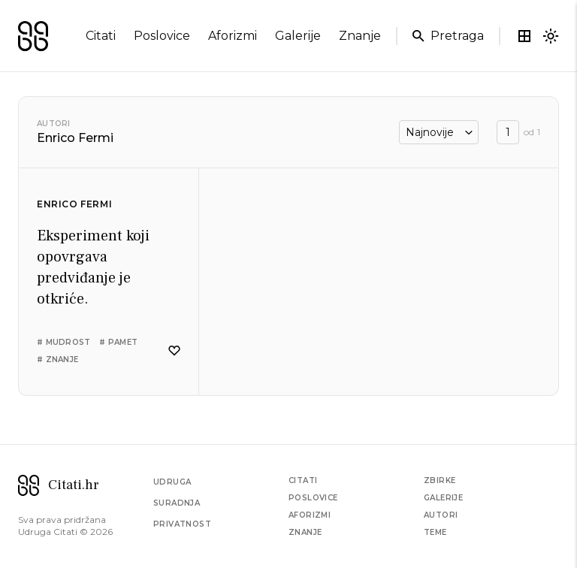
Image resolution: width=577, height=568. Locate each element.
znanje (360, 36)
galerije (298, 36)
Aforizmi (309, 515)
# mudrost (63, 342)
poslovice (162, 36)
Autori (54, 123)
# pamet (118, 342)
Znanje (305, 532)
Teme (435, 532)
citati (101, 36)
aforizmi (232, 36)
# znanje (57, 359)
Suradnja (176, 503)
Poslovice (313, 498)
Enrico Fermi (74, 204)
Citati (302, 480)
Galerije (443, 498)
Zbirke (439, 480)
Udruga (172, 482)
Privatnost (182, 524)
